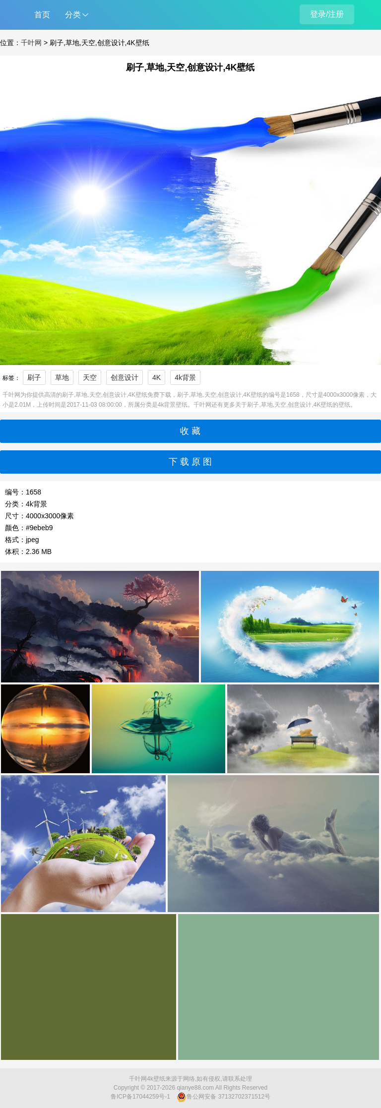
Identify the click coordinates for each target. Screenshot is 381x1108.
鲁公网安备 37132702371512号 (223, 1097)
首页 (42, 14)
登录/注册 (327, 14)
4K (156, 377)
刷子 (34, 377)
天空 (90, 377)
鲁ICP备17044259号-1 (140, 1096)
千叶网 (31, 43)
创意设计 (124, 377)
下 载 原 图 (190, 462)
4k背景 (185, 377)
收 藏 (190, 431)
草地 (62, 377)
